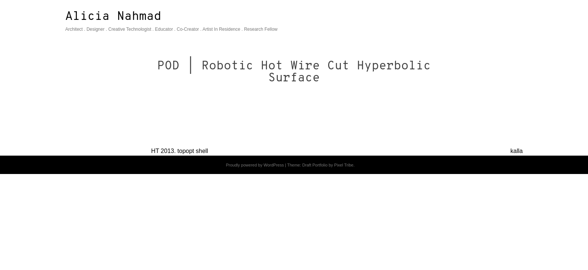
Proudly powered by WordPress (255, 165)
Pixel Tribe (343, 165)
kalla (516, 151)
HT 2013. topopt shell (179, 151)
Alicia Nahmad (113, 16)
